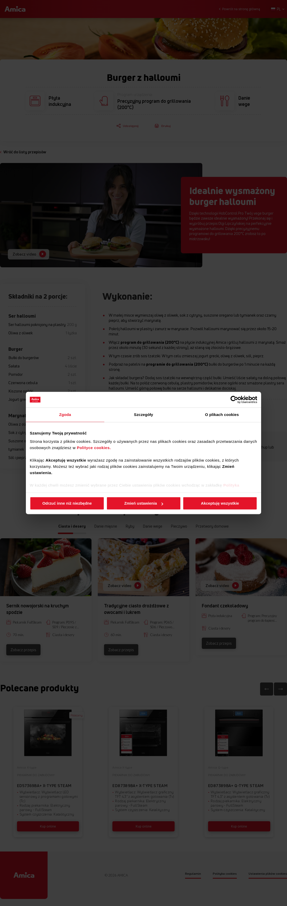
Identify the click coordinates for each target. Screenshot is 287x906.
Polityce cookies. (94, 447)
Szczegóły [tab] (143, 414)
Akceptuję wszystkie (220, 503)
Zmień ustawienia (143, 503)
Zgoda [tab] (65, 414)
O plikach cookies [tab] (222, 414)
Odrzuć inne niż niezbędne (67, 503)
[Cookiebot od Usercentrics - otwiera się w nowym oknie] (234, 399)
